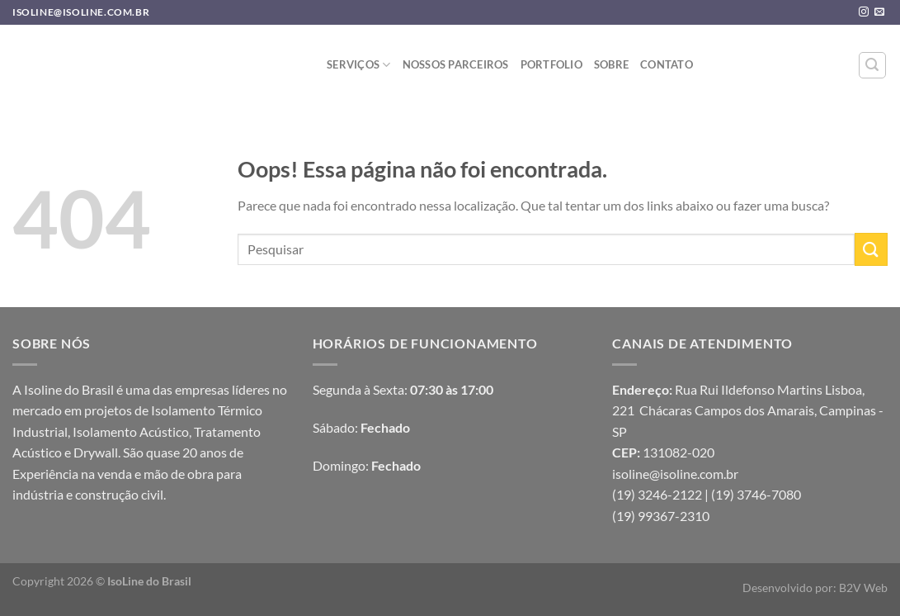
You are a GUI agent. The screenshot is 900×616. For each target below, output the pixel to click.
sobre (611, 64)
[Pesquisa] (873, 65)
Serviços (359, 65)
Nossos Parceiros (456, 64)
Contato (666, 64)
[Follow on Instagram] (864, 12)
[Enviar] (871, 249)
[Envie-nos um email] (879, 12)
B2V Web (863, 587)
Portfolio (551, 64)
